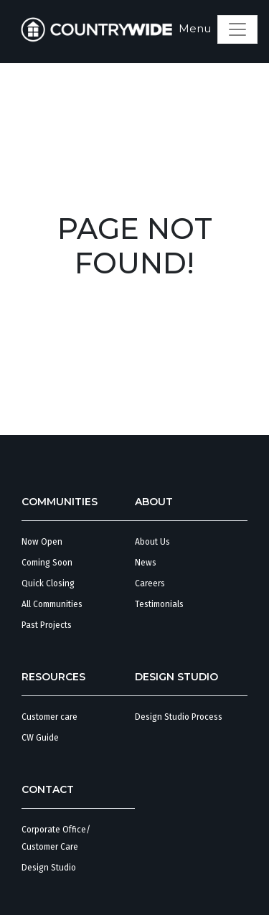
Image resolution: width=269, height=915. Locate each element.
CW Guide (40, 738)
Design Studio (49, 868)
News (145, 563)
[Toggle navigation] (237, 29)
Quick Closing (48, 583)
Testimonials (159, 604)
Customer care (49, 717)
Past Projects (47, 625)
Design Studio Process (178, 717)
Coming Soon (47, 563)
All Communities (52, 604)
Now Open (42, 542)
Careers (150, 583)
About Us (152, 542)
